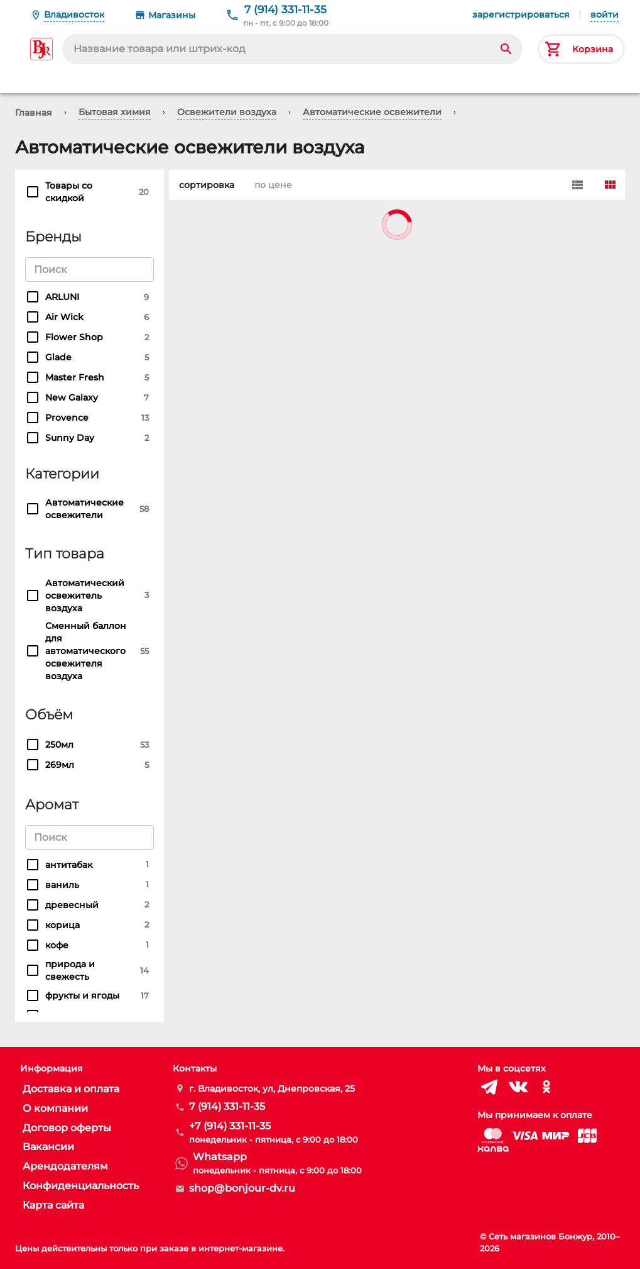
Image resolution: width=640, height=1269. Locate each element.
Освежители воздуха (226, 112)
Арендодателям (65, 1166)
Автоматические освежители (372, 112)
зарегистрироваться (521, 14)
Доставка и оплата (71, 1089)
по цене (270, 185)
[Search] (506, 49)
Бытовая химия (115, 112)
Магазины (171, 15)
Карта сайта (53, 1205)
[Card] (610, 185)
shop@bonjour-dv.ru (242, 1188)
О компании (55, 1108)
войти (604, 14)
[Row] (577, 185)
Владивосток (74, 14)
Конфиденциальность (81, 1186)
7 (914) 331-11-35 (285, 9)
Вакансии (48, 1147)
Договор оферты (67, 1128)
